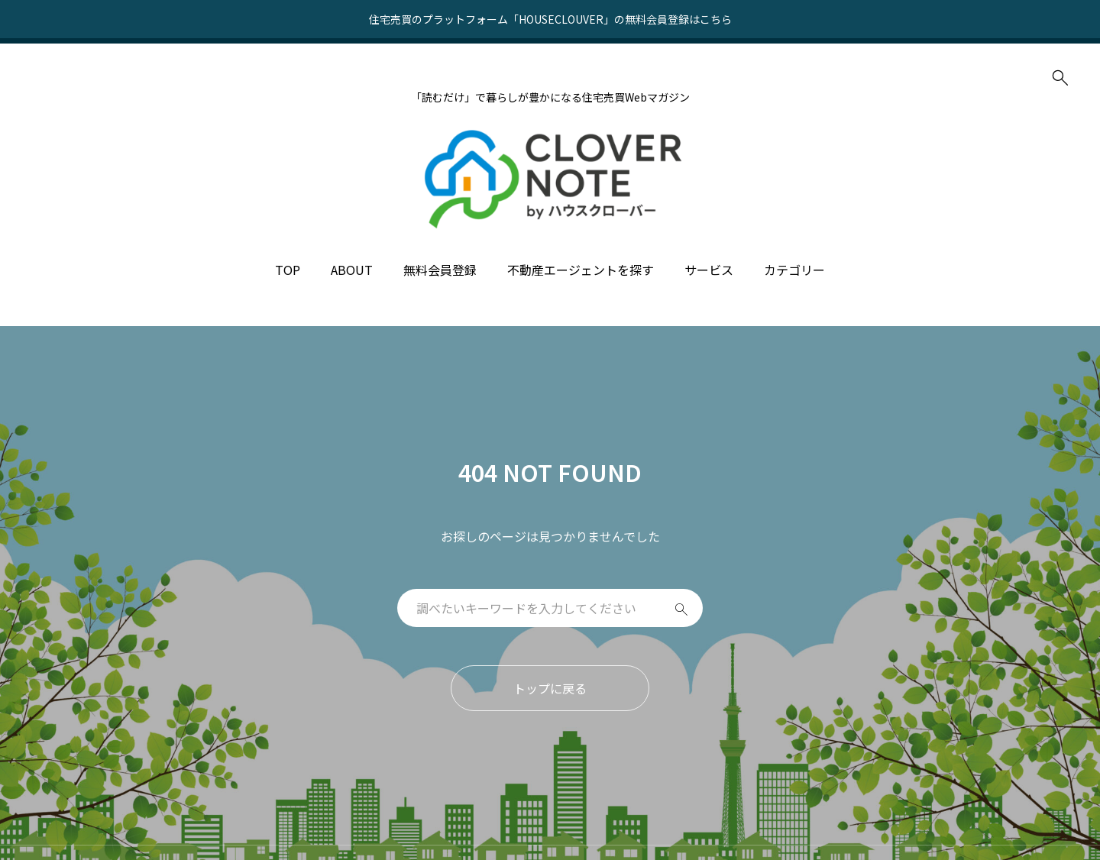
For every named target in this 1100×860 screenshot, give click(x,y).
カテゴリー (794, 269)
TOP (287, 269)
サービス (708, 269)
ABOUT (352, 269)
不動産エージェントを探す (580, 269)
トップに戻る (550, 688)
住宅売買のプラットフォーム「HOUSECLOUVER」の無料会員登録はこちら (550, 19)
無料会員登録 (440, 269)
